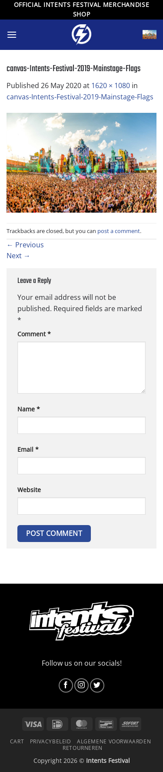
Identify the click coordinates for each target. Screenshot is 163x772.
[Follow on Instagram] (81, 685)
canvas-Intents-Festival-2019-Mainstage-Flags (80, 97)
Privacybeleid (50, 741)
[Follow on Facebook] (66, 685)
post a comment (118, 231)
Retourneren (83, 748)
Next (18, 255)
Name (28, 409)
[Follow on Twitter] (97, 685)
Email (28, 449)
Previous (25, 245)
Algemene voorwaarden (114, 741)
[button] (12, 34)
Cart (17, 741)
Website (29, 490)
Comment (34, 334)
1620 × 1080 (110, 85)
